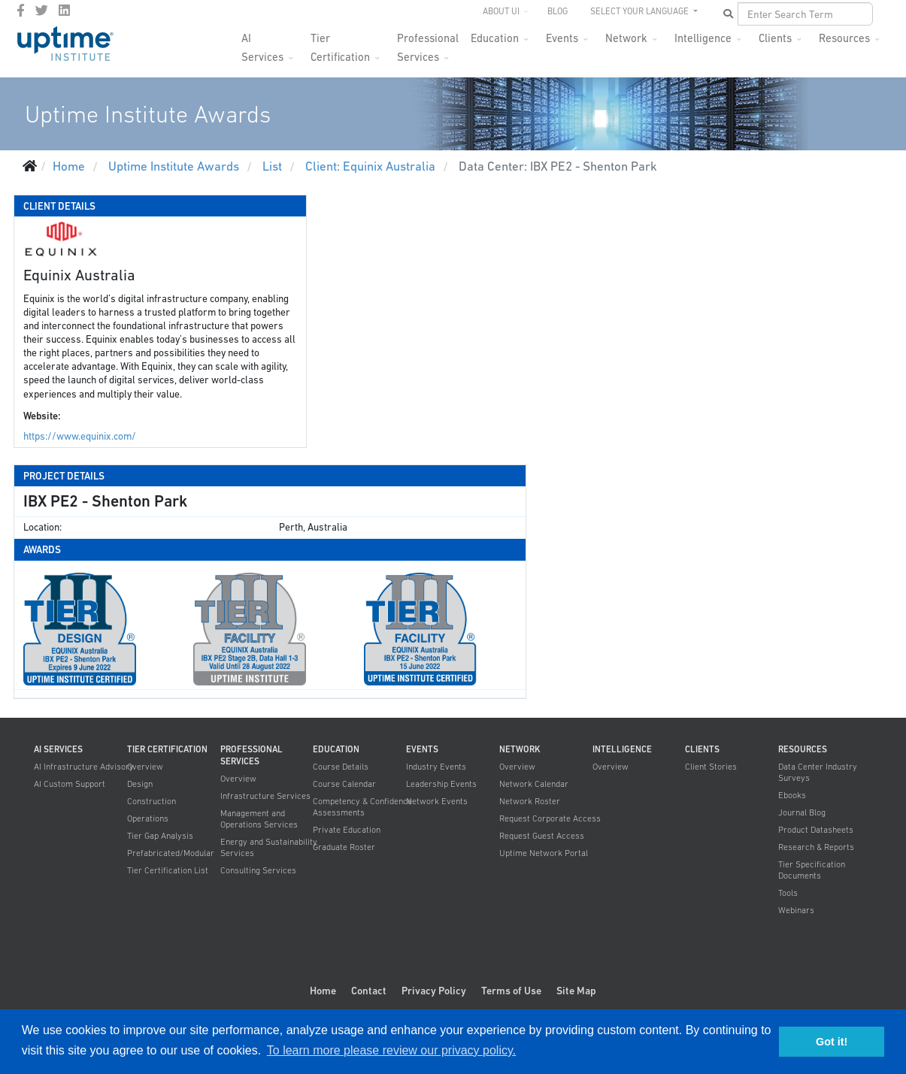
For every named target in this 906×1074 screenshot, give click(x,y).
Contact (368, 991)
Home (323, 991)
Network (626, 38)
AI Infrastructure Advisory (84, 766)
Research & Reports (816, 847)
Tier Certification (340, 42)
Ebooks (792, 795)
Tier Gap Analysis (160, 835)
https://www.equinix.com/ (79, 436)
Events (562, 38)
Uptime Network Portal (543, 853)
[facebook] (21, 10)
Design (140, 784)
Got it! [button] (831, 1042)
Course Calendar (344, 784)
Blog (557, 11)
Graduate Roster (344, 847)
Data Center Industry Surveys (817, 772)
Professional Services (428, 42)
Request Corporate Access (550, 818)
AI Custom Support (69, 784)
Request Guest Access (541, 835)
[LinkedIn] (64, 10)
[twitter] (41, 10)
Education (495, 38)
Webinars (796, 910)
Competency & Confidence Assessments (362, 807)
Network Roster (529, 801)
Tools (788, 893)
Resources (844, 38)
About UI (501, 11)
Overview (145, 766)
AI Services (262, 42)
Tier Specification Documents (811, 870)
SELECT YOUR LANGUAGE (640, 11)
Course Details (340, 766)
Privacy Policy (433, 991)
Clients (775, 38)
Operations (147, 818)
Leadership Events (441, 784)
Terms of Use (511, 991)
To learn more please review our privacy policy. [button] (391, 1050)
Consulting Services (258, 870)
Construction (151, 801)
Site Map (576, 991)
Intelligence (703, 38)
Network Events (437, 801)
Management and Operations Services (259, 819)
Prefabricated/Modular (170, 853)
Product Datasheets (815, 829)
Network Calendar (533, 784)
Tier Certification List (167, 870)
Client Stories (711, 766)
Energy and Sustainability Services (268, 847)
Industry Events (436, 766)
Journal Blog (802, 812)
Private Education (346, 829)
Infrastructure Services (265, 796)
